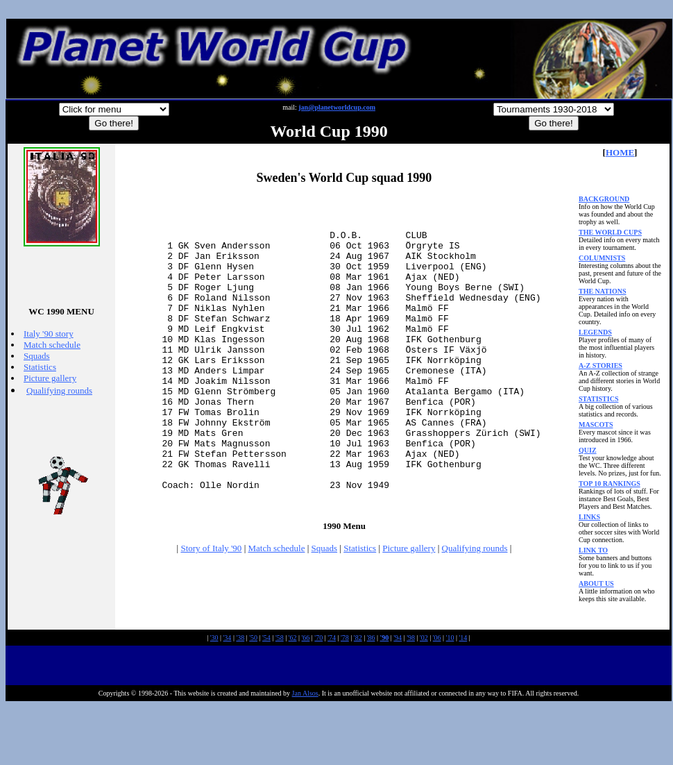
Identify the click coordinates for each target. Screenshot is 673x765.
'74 (331, 696)
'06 (437, 696)
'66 (306, 696)
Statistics (40, 367)
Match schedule (52, 344)
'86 (371, 696)
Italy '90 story (49, 333)
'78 (345, 696)
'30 (214, 696)
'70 (318, 696)
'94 (397, 696)
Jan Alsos (305, 751)
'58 (279, 696)
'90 (384, 696)
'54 (266, 696)
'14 (463, 696)
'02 (424, 696)
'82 (358, 696)
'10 (450, 696)
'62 (293, 696)
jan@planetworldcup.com (336, 107)
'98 (411, 696)
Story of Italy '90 (210, 606)
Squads (37, 356)
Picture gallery (50, 378)
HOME (620, 152)
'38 (240, 696)
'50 (253, 696)
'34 (227, 696)
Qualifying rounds (59, 390)
